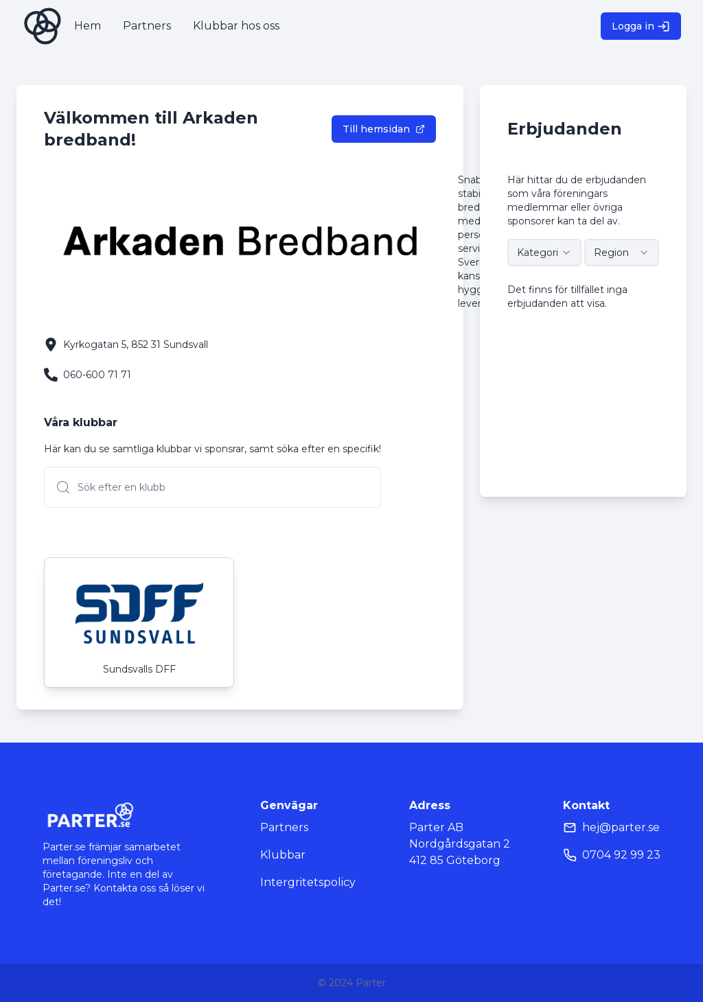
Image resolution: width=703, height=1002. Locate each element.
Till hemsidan (384, 129)
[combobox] (544, 252)
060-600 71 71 (97, 375)
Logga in (641, 26)
